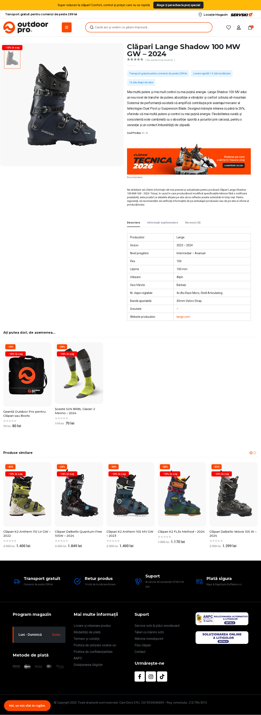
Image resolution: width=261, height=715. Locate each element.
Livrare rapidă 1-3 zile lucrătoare (211, 73)
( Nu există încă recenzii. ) (160, 60)
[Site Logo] (25, 27)
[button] (251, 453)
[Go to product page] (27, 374)
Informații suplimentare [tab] (162, 222)
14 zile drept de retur (141, 82)
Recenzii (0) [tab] (193, 222)
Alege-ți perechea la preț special (178, 5)
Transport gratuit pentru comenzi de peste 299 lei (158, 73)
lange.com (183, 316)
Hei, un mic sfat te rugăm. (27, 705)
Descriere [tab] (133, 222)
